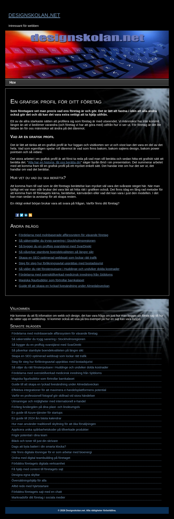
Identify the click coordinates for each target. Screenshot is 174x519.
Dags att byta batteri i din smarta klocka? (39, 446)
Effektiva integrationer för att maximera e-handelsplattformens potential (59, 390)
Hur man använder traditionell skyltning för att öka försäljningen (54, 424)
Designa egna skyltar (26, 474)
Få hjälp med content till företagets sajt (37, 469)
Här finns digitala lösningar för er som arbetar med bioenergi (52, 452)
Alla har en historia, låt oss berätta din (54, 162)
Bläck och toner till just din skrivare (35, 441)
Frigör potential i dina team (29, 435)
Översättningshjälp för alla (29, 480)
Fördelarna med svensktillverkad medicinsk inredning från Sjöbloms (66, 274)
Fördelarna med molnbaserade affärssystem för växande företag (63, 235)
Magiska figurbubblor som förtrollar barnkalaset (51, 280)
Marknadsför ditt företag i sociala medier (38, 497)
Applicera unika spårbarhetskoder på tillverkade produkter (50, 429)
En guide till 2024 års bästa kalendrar (36, 418)
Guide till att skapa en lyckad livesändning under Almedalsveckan (64, 286)
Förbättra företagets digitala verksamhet (38, 463)
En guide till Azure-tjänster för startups (37, 412)
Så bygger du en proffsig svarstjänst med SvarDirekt (55, 246)
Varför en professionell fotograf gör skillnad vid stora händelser (53, 395)
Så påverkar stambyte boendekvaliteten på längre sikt (56, 252)
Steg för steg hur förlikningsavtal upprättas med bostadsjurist (61, 263)
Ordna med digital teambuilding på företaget (41, 458)
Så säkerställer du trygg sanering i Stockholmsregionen (57, 240)
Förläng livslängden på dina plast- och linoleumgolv (46, 407)
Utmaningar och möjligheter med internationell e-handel (49, 401)
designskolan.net (34, 14)
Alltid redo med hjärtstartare (30, 486)
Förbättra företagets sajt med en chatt (37, 491)
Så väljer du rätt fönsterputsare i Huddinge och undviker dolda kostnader (69, 269)
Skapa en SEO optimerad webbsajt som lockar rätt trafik (58, 257)
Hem (12, 82)
